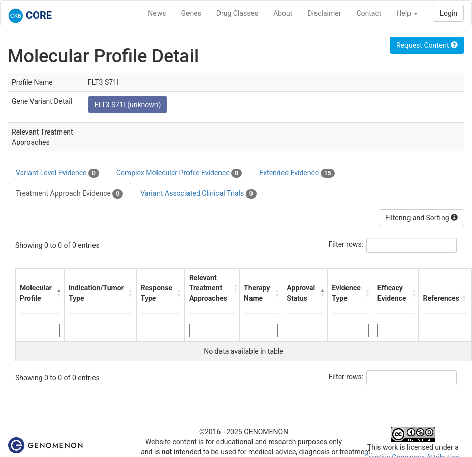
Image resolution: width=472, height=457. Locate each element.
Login (448, 13)
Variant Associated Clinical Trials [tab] (198, 194)
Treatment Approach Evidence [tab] (69, 194)
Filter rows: (346, 244)
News (157, 13)
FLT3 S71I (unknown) (128, 105)
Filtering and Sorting (421, 218)
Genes (191, 13)
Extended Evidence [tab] (296, 173)
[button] (57, 293)
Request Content (427, 45)
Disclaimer (324, 13)
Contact (368, 13)
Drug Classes (237, 13)
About (282, 13)
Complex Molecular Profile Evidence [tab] (179, 173)
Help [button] (407, 13)
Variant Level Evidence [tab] (57, 173)
